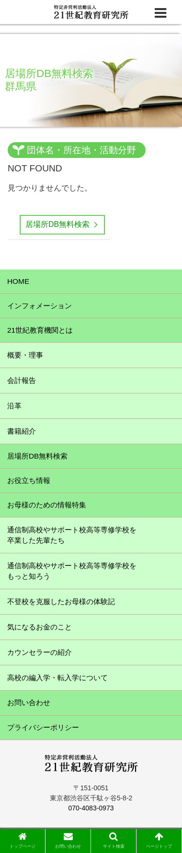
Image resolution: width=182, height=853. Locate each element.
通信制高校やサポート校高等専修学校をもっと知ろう (71, 570)
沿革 (14, 406)
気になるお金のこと (39, 627)
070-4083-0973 (91, 808)
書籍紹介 (21, 431)
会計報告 (21, 380)
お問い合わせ (28, 702)
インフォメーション (39, 306)
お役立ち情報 (28, 480)
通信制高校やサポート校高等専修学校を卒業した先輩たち (71, 535)
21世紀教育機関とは (40, 330)
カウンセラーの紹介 (39, 652)
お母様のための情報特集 (46, 505)
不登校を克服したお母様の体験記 (61, 601)
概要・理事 (25, 355)
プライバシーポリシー (43, 727)
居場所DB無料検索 (57, 224)
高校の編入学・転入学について (57, 677)
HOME (18, 281)
